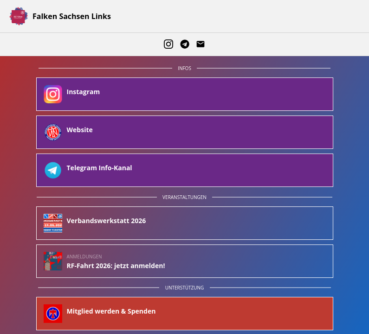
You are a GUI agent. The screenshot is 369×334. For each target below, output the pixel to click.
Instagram (83, 92)
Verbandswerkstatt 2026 (106, 221)
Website (80, 130)
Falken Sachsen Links (71, 16)
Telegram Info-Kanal (99, 168)
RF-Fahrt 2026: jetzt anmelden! (116, 266)
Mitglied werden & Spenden (111, 311)
